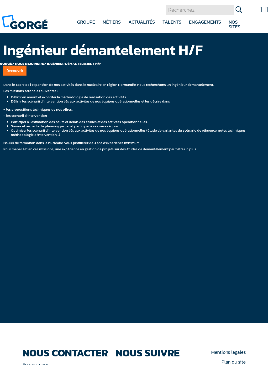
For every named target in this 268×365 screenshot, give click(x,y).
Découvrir (14, 70)
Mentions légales (228, 352)
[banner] (24, 21)
